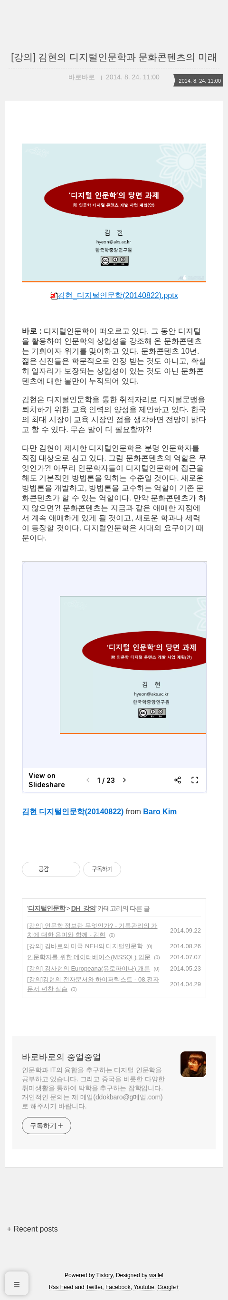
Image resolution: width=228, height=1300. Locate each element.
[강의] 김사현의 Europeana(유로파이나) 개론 (88, 968)
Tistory (104, 1275)
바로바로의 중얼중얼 (61, 1057)
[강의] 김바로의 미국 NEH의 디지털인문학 (85, 946)
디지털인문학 (46, 908)
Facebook (118, 1287)
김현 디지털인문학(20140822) (73, 812)
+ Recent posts (32, 1229)
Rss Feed (61, 1287)
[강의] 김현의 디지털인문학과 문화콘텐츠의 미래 (114, 57)
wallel (156, 1275)
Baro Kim (160, 812)
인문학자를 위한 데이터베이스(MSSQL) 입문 (89, 957)
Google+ (168, 1287)
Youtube (143, 1287)
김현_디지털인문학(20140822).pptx (114, 295)
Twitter (94, 1287)
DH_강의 (83, 908)
